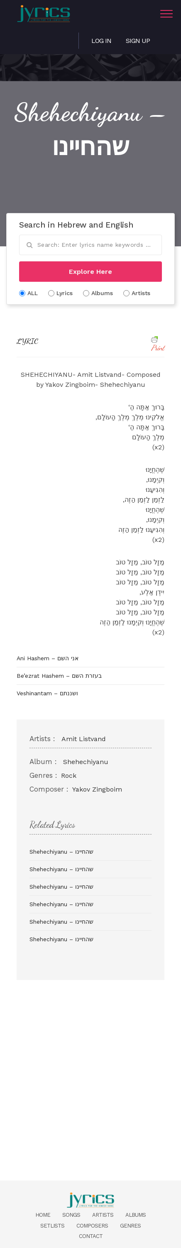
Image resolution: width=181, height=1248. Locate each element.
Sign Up (138, 41)
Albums (135, 1215)
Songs (71, 1215)
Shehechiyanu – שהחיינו (61, 851)
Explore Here (90, 272)
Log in (101, 41)
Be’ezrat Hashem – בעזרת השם (59, 675)
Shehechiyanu (85, 762)
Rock (68, 775)
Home (42, 1215)
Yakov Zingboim (97, 789)
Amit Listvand (83, 739)
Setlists (52, 1226)
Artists (102, 1215)
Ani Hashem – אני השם (47, 658)
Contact (91, 1236)
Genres (130, 1226)
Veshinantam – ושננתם (47, 693)
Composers (92, 1226)
